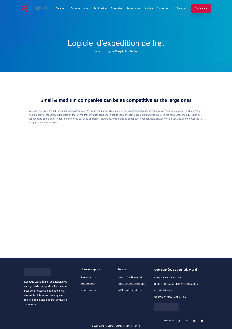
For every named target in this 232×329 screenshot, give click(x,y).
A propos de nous (88, 277)
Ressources (133, 8)
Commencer (201, 8)
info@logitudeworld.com (168, 277)
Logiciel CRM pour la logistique (131, 284)
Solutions (61, 8)
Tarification (100, 8)
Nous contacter (88, 284)
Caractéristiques (80, 8)
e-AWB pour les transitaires (130, 290)
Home (97, 51)
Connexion (163, 8)
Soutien (148, 8)
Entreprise (116, 8)
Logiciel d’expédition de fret (130, 277)
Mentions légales (88, 290)
